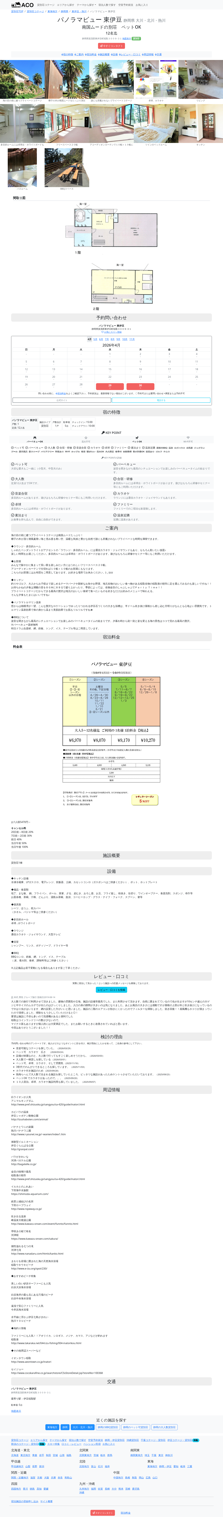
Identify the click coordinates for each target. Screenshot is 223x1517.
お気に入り (142, 5)
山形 (62, 1455)
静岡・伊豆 (165, 1466)
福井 (107, 1466)
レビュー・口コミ (130, 54)
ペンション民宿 (92, 1444)
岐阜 (182, 1466)
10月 (124, 339)
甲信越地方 (17, 1466)
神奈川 (169, 1455)
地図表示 (126, 38)
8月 (113, 339)
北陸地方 (84, 1466)
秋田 (48, 1455)
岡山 (141, 1477)
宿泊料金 (91, 54)
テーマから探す (58, 1440)
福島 (68, 1455)
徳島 (32, 1488)
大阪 (46, 1477)
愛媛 (46, 1488)
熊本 (120, 1488)
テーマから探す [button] (85, 5)
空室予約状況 (125, 5)
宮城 (55, 1455)
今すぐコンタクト (111, 46)
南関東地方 (136, 1455)
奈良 (60, 1477)
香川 (25, 1488)
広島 (148, 1477)
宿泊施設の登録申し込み (24, 1501)
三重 (189, 1466)
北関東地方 (85, 1455)
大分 (114, 1488)
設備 (114, 54)
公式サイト (62, 400)
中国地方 (118, 1477)
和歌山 (68, 1477)
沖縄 (81, 1492)
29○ (110, 387)
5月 (95, 339)
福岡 (93, 1488)
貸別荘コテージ (46, 5)
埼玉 (147, 1455)
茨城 (96, 1455)
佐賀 (100, 1488)
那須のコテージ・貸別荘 (24, 1444)
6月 (101, 339)
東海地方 (52, 1427)
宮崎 (127, 1488)
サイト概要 (46, 1501)
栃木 (102, 1455)
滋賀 (32, 1477)
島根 (127, 1477)
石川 (100, 1466)
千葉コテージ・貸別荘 (153, 1440)
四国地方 (16, 1488)
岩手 (41, 1455)
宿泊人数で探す (107, 5)
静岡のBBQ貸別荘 (108, 1427)
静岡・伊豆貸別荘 (115, 1440)
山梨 (27, 1466)
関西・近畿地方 (19, 1477)
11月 (132, 339)
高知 (39, 1488)
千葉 (153, 1455)
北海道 (15, 1455)
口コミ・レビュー (71, 1444)
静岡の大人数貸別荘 (164, 1427)
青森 (34, 1455)
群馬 (109, 1455)
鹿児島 (136, 1488)
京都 (39, 1477)
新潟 (41, 1466)
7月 (107, 339)
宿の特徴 (67, 54)
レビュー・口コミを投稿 (111, 989)
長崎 (107, 1488)
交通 (158, 54)
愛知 (175, 1466)
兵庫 (53, 1477)
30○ (140, 387)
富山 (93, 1466)
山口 (155, 1477)
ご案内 (79, 54)
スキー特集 (53, 1444)
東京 (160, 1455)
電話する (161, 400)
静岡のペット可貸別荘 (135, 1427)
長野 (34, 1466)
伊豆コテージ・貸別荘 (179, 1440)
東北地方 (25, 1455)
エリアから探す (65, 5)
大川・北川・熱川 (83, 1427)
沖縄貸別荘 (133, 1440)
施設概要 (104, 54)
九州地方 (84, 1488)
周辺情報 (148, 54)
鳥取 (134, 1477)
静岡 (65, 1427)
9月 (118, 339)
